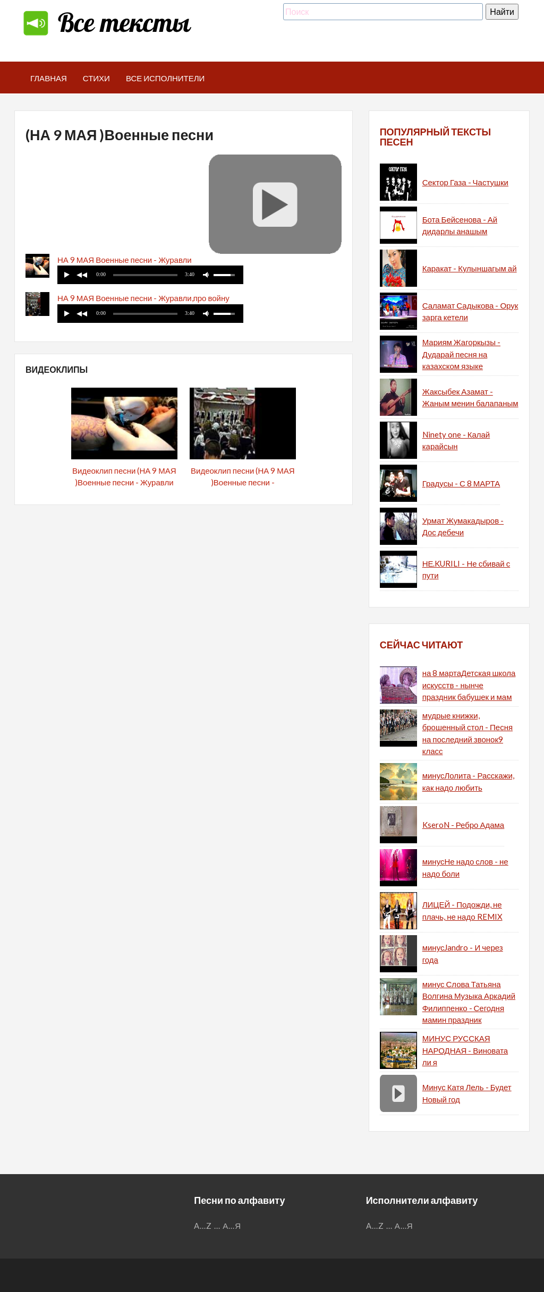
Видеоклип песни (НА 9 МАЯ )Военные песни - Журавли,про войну (243, 482)
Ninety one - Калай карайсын (456, 440)
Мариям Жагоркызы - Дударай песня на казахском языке (461, 354)
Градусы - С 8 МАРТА (461, 483)
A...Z (203, 1225)
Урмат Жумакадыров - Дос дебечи (463, 526)
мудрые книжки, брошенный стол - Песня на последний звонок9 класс (467, 733)
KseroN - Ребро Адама (463, 824)
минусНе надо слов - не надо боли (465, 867)
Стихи (96, 78)
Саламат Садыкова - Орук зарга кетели (470, 311)
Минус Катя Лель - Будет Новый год (467, 1093)
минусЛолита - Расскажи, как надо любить (468, 781)
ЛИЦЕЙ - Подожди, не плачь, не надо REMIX (462, 910)
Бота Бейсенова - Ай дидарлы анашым (459, 225)
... (217, 1225)
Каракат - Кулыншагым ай (469, 268)
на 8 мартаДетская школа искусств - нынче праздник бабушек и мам (469, 684)
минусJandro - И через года (462, 953)
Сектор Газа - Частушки (465, 182)
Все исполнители (165, 78)
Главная (48, 78)
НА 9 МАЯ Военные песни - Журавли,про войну (143, 298)
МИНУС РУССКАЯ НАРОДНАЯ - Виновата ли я (465, 1050)
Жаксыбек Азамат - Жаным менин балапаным (470, 397)
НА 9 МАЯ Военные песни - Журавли (124, 259)
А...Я (232, 1225)
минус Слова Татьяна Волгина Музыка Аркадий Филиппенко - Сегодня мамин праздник (468, 1002)
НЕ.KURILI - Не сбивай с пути (466, 569)
